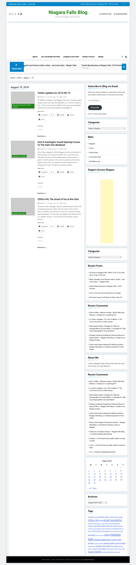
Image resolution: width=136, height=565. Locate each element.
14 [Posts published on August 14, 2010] (116, 474)
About (35, 57)
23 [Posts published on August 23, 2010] (89, 480)
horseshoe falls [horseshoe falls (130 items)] (117, 528)
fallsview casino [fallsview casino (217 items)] (100, 526)
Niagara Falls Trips (19, 213)
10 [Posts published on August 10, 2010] (95, 474)
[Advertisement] (68, 38)
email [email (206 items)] (101, 520)
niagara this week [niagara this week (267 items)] (103, 546)
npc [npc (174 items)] (121, 546)
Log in (91, 148)
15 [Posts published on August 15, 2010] (121, 474)
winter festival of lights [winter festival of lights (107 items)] (113, 552)
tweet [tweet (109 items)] (123, 549)
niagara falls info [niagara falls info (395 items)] (102, 539)
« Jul (89, 488)
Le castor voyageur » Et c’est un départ (103, 319)
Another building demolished (102, 434)
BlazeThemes (89, 559)
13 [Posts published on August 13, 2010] (111, 474)
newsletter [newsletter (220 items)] (92, 535)
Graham (42, 97)
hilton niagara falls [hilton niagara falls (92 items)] (107, 528)
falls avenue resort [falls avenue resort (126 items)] (114, 523)
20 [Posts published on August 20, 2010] (111, 477)
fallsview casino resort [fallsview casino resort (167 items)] (114, 526)
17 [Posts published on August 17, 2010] (95, 477)
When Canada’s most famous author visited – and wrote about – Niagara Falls (95, 4)
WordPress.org (94, 161)
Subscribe (95, 107)
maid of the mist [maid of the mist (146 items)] (97, 531)
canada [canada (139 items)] (111, 517)
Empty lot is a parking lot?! (106, 315)
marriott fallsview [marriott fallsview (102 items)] (114, 531)
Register (92, 144)
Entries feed (93, 153)
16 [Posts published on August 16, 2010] (89, 477)
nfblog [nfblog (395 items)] (107, 535)
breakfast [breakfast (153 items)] (91, 517)
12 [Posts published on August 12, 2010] (105, 474)
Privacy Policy (88, 57)
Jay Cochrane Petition (50, 57)
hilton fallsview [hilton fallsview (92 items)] (97, 528)
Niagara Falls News (19, 156)
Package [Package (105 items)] (94, 549)
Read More (42, 136)
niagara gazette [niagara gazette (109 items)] (98, 543)
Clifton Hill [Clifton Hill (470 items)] (93, 520)
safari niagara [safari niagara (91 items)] (110, 549)
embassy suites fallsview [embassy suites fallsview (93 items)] (94, 523)
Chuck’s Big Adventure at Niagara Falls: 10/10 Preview (112, 65)
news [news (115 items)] (121, 531)
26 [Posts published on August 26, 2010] (105, 480)
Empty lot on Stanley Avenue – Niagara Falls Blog (107, 432)
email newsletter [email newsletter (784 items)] (112, 520)
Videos (100, 57)
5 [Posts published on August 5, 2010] (104, 471)
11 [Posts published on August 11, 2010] (100, 474)
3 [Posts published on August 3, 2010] (94, 471)
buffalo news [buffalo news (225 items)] (104, 517)
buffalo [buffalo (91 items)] (96, 517)
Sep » (95, 488)
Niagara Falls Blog (68, 12)
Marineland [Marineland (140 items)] (106, 531)
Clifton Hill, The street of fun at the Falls (58, 199)
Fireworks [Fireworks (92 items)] (90, 528)
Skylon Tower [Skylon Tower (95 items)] (117, 549)
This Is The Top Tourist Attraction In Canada (105, 293)
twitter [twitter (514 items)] (98, 551)
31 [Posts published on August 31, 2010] (95, 483)
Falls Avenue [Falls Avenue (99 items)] (105, 523)
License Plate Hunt (71, 57)
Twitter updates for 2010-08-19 (54, 93)
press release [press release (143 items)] (101, 549)
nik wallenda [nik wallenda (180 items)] (115, 546)
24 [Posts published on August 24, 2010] (95, 480)
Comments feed (95, 157)
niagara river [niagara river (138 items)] (91, 546)
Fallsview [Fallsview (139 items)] (91, 526)
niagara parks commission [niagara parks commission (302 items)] (114, 543)
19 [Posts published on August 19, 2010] (105, 477)
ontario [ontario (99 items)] (90, 549)
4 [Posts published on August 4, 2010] (99, 471)
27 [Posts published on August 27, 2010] (111, 480)
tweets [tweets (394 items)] (91, 552)
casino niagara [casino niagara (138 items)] (118, 517)
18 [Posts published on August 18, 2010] (100, 477)
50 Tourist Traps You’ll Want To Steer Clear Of (105, 297)
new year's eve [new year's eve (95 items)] (100, 535)
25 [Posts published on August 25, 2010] (100, 480)
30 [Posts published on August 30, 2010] (89, 483)
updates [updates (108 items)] (104, 552)
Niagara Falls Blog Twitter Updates (22, 106)
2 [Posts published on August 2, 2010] (88, 471)
